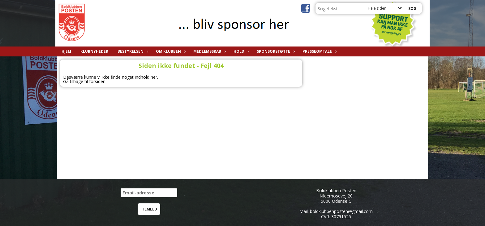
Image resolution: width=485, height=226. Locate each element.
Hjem (66, 51)
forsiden (97, 81)
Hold (240, 51)
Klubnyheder (94, 51)
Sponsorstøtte (275, 51)
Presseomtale (319, 51)
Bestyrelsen (132, 51)
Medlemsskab (208, 51)
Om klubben (170, 51)
